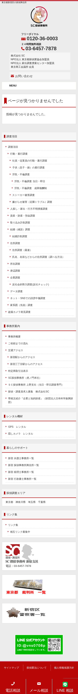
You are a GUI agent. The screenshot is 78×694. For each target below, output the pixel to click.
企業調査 (15, 277)
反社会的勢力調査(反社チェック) (30, 284)
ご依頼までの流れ (18, 343)
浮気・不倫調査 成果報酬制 (30, 188)
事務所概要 (14, 336)
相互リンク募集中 (20, 531)
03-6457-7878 (41, 48)
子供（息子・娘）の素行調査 (28, 167)
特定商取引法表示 (18, 371)
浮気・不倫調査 (21, 174)
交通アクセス (15, 350)
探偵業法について (37, 667)
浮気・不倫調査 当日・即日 (29, 181)
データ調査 (16, 291)
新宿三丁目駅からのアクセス (26, 364)
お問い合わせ (24, 76)
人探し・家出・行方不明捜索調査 (29, 208)
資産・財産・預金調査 (22, 215)
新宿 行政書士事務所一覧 (22, 478)
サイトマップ (11, 667)
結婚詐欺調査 (19, 236)
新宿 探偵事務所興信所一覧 (23, 465)
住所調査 (15, 243)
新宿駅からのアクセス (22, 357)
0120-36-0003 (42, 38)
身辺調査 (15, 270)
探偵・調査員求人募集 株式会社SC (28, 391)
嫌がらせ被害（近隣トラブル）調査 (32, 201)
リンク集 (13, 525)
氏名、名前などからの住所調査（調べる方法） (38, 257)
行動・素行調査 (19, 153)
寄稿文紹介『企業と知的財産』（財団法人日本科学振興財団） (40, 400)
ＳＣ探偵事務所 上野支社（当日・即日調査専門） (36, 384)
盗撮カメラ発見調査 (19, 312)
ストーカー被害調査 (23, 195)
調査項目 (13, 146)
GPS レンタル (17, 426)
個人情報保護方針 (64, 667)
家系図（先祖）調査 (21, 305)
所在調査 (15, 263)
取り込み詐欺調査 (20, 222)
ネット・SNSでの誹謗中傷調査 (29, 298)
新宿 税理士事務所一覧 (21, 472)
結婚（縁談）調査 (20, 229)
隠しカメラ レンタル (20, 433)
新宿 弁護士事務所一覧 (21, 458)
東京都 (9, 502)
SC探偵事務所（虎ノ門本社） (25, 377)
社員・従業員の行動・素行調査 (29, 160)
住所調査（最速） (22, 250)
